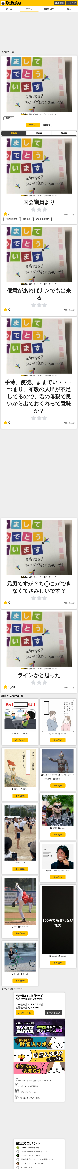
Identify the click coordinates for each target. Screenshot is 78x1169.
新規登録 (59, 3)
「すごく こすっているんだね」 (30, 1163)
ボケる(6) (33, 125)
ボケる (29, 9)
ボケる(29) (20, 933)
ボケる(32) (20, 869)
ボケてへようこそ (54, 1013)
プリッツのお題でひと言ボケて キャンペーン (39, 1079)
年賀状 (9, 118)
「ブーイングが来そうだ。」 (29, 1147)
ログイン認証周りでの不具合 (39, 1097)
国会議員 (26, 219)
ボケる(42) (57, 785)
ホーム (9, 9)
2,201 (10, 687)
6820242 (18, 989)
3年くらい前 (69, 214)
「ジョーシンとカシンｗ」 (28, 1155)
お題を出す (49, 9)
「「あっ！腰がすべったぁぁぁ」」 (31, 1151)
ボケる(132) (20, 740)
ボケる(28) (57, 877)
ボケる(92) (57, 740)
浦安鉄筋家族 (11, 219)
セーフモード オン (25, 1013)
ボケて (4, 989)
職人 (69, 9)
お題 (11, 989)
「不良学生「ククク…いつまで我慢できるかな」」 (37, 1159)
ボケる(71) (20, 796)
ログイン (72, 3)
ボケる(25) (57, 963)
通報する (46, 125)
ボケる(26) (20, 981)
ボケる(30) (57, 834)
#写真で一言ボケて (52, 779)
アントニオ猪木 (42, 219)
